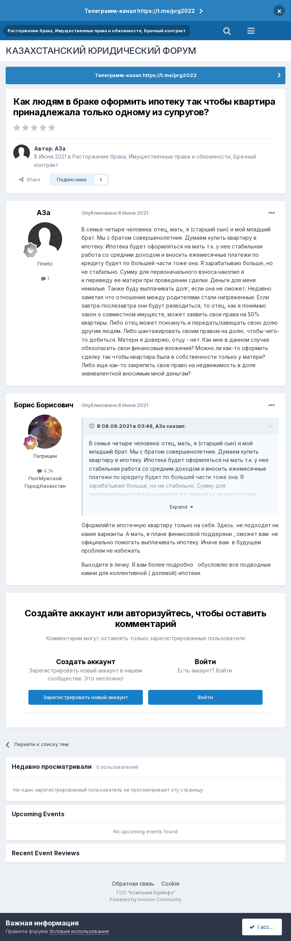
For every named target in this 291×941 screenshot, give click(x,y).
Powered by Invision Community (145, 899)
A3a (60, 148)
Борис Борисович (44, 405)
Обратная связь (133, 883)
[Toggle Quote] (92, 426)
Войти (205, 697)
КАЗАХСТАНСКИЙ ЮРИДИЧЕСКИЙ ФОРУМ (101, 50)
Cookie (170, 883)
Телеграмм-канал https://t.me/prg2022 (139, 11)
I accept (263, 927)
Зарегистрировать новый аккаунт (85, 697)
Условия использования (79, 931)
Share (30, 179)
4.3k (45, 471)
